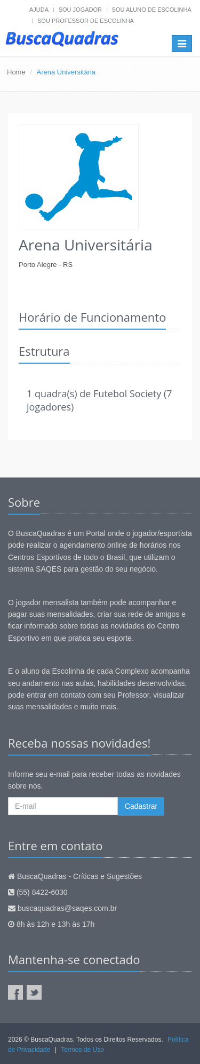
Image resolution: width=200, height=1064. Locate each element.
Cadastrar (141, 806)
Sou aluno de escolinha (151, 9)
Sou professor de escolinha (85, 21)
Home (16, 72)
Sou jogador (80, 9)
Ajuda (39, 9)
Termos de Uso (82, 1049)
